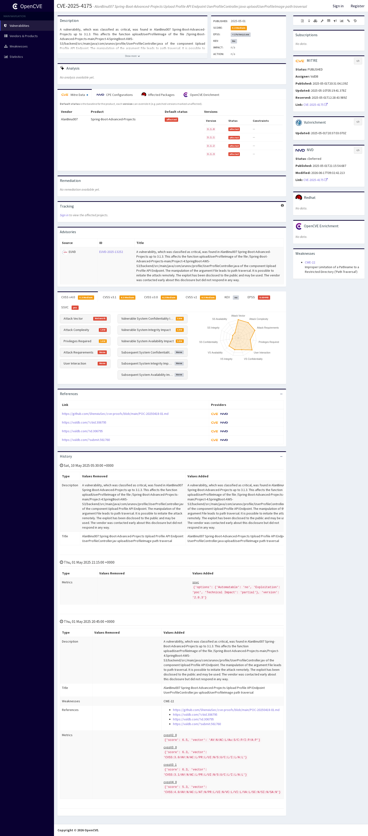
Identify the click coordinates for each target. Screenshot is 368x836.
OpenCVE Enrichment (201, 94)
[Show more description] (132, 56)
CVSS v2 (201, 297)
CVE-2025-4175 (74, 5)
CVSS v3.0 (160, 297)
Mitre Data (74, 95)
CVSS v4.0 (77, 297)
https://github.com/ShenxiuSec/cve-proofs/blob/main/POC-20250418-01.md (115, 414)
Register (357, 6)
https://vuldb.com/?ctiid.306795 (84, 422)
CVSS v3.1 (119, 297)
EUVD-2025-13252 (111, 252)
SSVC (70, 307)
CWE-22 (310, 262)
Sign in (338, 6)
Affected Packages (158, 94)
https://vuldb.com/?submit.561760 (86, 440)
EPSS (259, 297)
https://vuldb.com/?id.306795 (82, 431)
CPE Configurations (115, 95)
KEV (232, 297)
